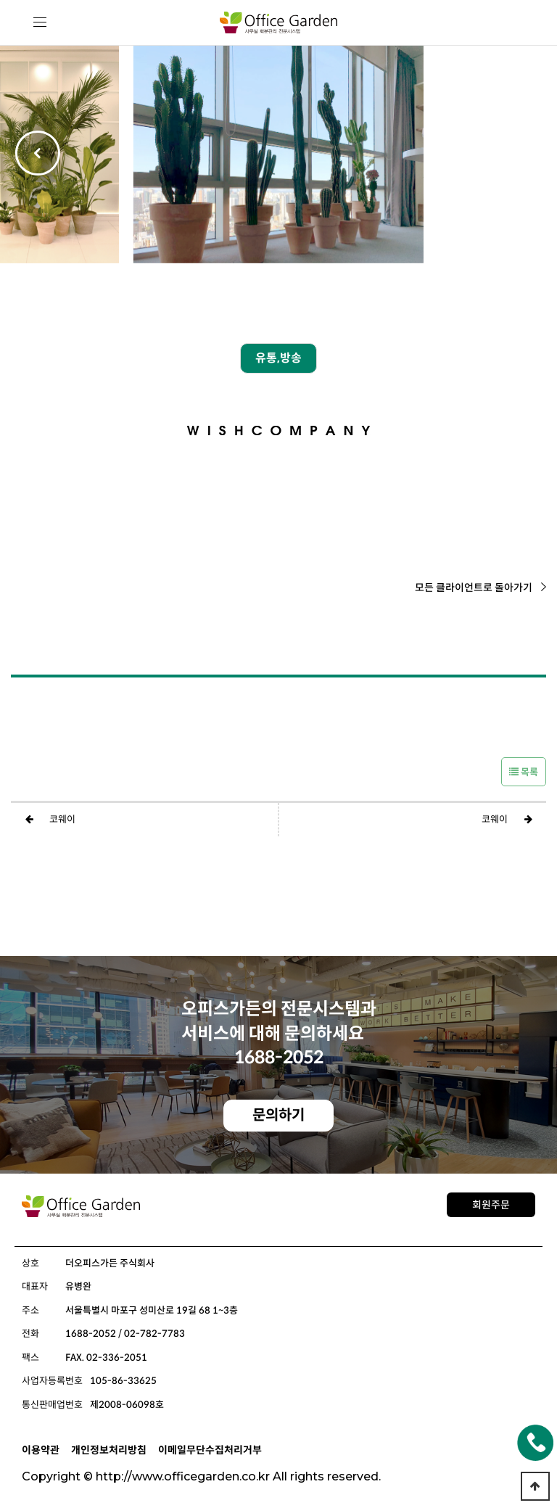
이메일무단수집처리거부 (210, 1450)
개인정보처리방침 (109, 1450)
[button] (519, 154)
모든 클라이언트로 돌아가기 (480, 587)
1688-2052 (278, 1057)
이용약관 (40, 1450)
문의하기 (278, 1115)
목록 (523, 772)
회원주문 (491, 1204)
